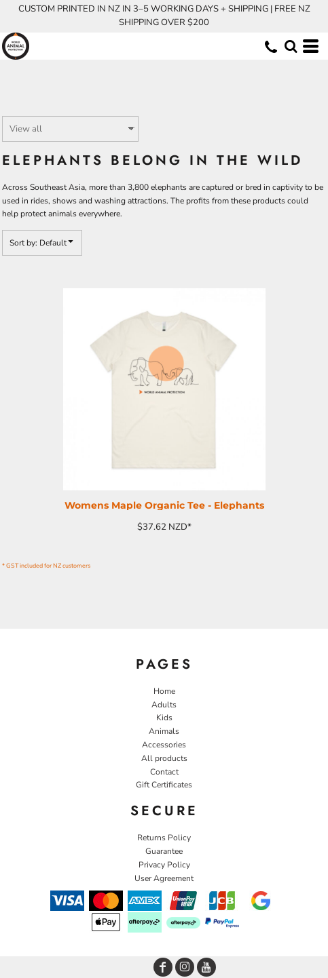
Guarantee (164, 851)
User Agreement (164, 878)
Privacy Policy (164, 864)
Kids (164, 717)
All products (164, 758)
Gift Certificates (164, 784)
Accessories (164, 744)
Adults (164, 704)
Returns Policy (164, 837)
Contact (164, 771)
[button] (290, 46)
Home (164, 691)
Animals (164, 731)
